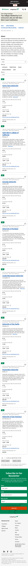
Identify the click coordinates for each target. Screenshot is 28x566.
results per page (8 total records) (11, 458)
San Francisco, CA (6, 418)
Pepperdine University (10, 370)
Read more (15, 97)
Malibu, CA (4, 371)
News (16, 528)
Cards (3, 74)
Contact (17, 530)
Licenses (17, 541)
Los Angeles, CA (6, 277)
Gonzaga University (9, 182)
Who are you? (4, 498)
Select (3, 501)
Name (2, 485)
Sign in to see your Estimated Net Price (10, 117)
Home (2, 25)
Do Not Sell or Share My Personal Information (20, 545)
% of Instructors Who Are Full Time (8, 27)
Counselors (4, 524)
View (15, 5)
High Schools (5, 528)
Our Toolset (18, 523)
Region (19, 67)
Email (2, 492)
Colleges (4, 526)
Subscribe (14, 508)
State (14, 69)
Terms (16, 539)
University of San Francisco (12, 417)
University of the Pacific (10, 324)
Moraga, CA (5, 137)
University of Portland (10, 229)
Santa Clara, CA (6, 87)
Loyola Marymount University (12, 276)
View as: (3, 72)
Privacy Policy (18, 537)
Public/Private (13, 67)
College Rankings (10, 25)
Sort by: (3, 59)
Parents (3, 530)
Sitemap (17, 534)
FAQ (16, 532)
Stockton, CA (5, 326)
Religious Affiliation (6, 69)
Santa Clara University (10, 86)
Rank (3, 61)
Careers (17, 525)
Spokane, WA (5, 184)
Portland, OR (5, 231)
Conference (21, 27)
